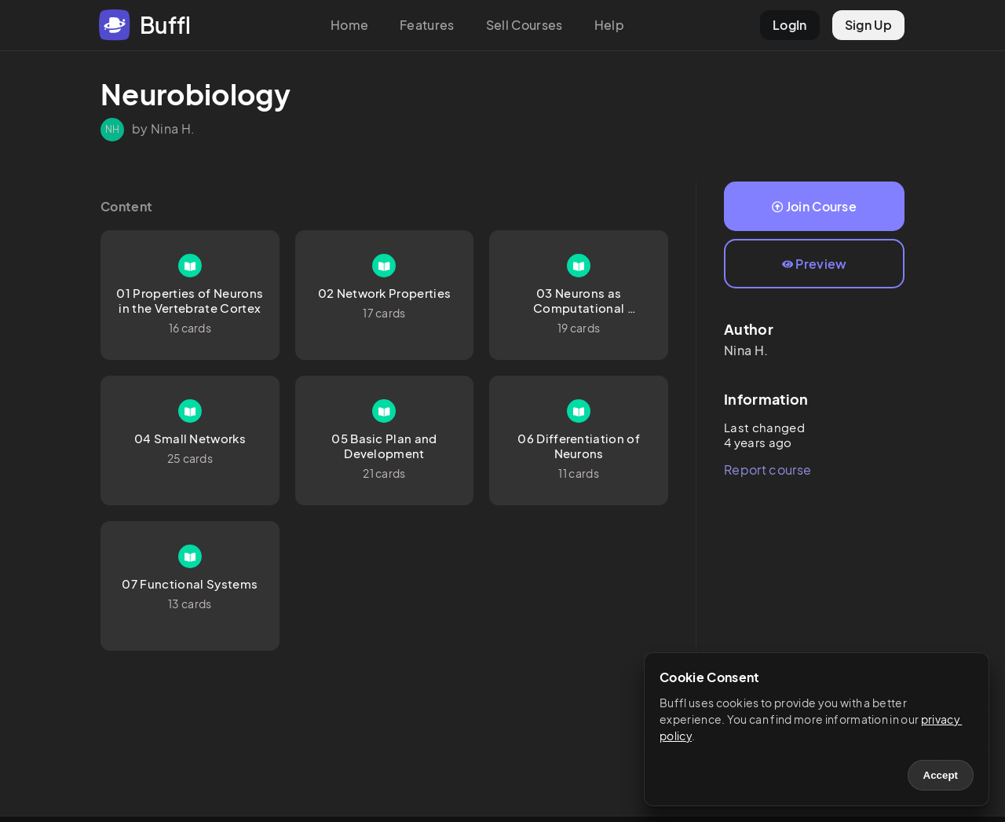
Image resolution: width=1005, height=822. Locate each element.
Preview (814, 263)
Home (349, 25)
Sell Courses (524, 25)
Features (427, 25)
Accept (940, 775)
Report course (767, 469)
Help (609, 25)
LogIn (790, 25)
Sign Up (868, 25)
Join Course (814, 206)
